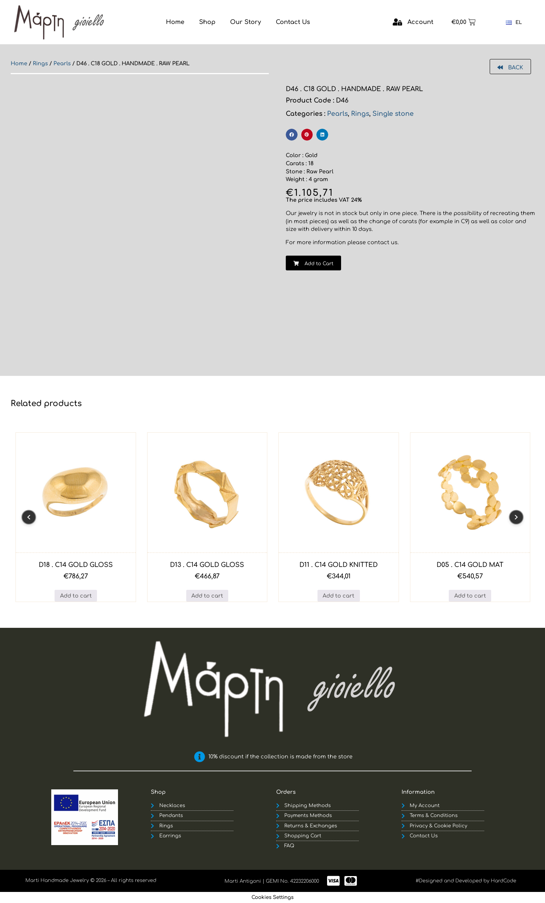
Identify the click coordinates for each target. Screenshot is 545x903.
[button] (292, 135)
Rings (40, 63)
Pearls (62, 63)
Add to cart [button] (76, 596)
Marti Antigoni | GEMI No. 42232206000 (272, 881)
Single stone (393, 113)
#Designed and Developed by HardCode (466, 880)
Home (19, 63)
